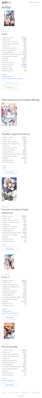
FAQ (9, 392)
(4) (17, 79)
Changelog (21, 396)
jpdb (5, 2)
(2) (13, 79)
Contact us (16, 392)
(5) (20, 79)
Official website (7, 76)
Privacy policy (26, 392)
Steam (4, 168)
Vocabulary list (10, 88)
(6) (22, 79)
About (4, 392)
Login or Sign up (34, 2)
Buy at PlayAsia (7, 79)
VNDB (4, 74)
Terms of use (35, 392)
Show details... (10, 172)
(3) (15, 79)
